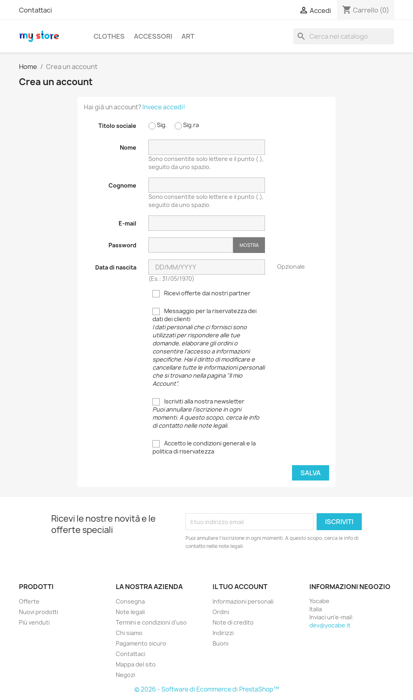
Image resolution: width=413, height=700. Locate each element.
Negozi (125, 675)
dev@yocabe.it (329, 625)
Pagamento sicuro (141, 643)
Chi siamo (129, 633)
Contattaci (35, 10)
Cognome (122, 185)
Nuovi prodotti (38, 612)
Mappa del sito (136, 664)
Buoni (220, 643)
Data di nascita (115, 267)
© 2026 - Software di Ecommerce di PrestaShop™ (206, 689)
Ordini (221, 612)
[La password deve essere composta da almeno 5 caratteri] (190, 245)
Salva (310, 472)
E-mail (127, 223)
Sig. (157, 125)
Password (122, 245)
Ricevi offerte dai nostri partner (201, 293)
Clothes (109, 36)
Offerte (29, 601)
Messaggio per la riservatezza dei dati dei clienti (208, 347)
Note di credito (233, 622)
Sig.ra (187, 125)
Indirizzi (223, 633)
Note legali (130, 612)
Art (187, 36)
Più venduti (34, 622)
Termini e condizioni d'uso (151, 622)
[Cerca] (343, 36)
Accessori (153, 36)
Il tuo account (240, 586)
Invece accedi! (163, 107)
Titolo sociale (117, 126)
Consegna (130, 601)
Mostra (249, 245)
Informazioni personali (243, 601)
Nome (128, 147)
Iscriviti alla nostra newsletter (205, 413)
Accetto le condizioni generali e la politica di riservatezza (204, 447)
